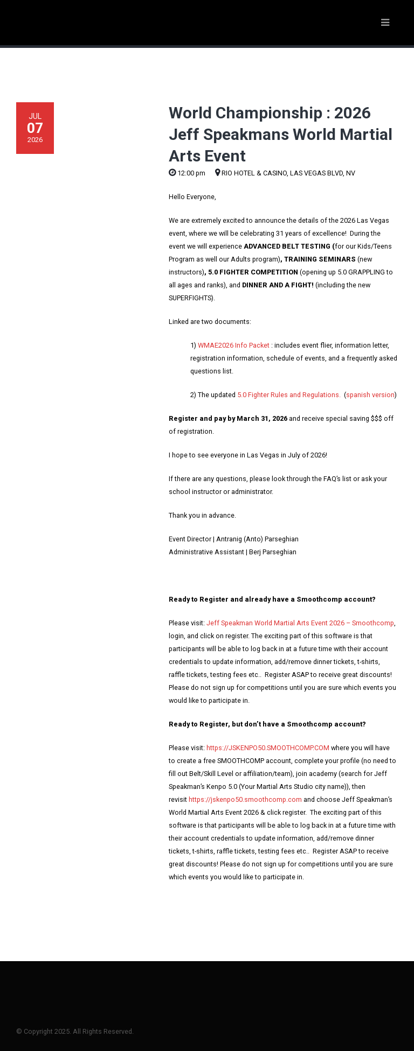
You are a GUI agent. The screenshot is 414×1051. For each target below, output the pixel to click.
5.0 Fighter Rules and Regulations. (289, 395)
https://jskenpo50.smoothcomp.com (245, 799)
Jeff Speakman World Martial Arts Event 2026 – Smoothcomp (300, 623)
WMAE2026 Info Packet (234, 345)
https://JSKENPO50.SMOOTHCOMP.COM (267, 748)
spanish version (370, 395)
